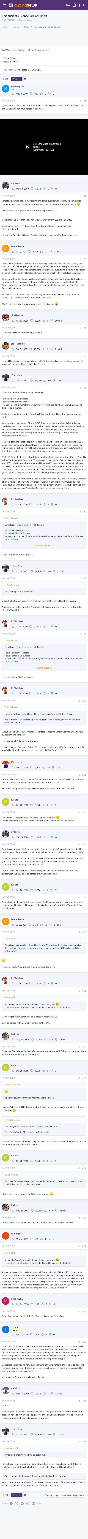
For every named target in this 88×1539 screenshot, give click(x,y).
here (15, 1284)
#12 (84, 812)
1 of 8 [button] (5, 79)
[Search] (84, 5)
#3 (85, 259)
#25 (84, 1441)
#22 (84, 1311)
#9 (85, 634)
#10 (84, 701)
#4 (85, 328)
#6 (85, 388)
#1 (85, 101)
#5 (85, 356)
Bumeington (9, 20)
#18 (84, 1078)
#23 (84, 1342)
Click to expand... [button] (44, 545)
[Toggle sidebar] (79, 5)
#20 (84, 1218)
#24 (84, 1401)
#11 (84, 775)
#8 (85, 578)
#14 (84, 897)
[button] (5, 5)
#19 (84, 1168)
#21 (84, 1246)
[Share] (80, 101)
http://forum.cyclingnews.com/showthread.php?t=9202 (29, 210)
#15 (84, 932)
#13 (84, 844)
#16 (84, 991)
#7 (85, 512)
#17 (84, 1046)
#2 (85, 196)
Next (16, 79)
